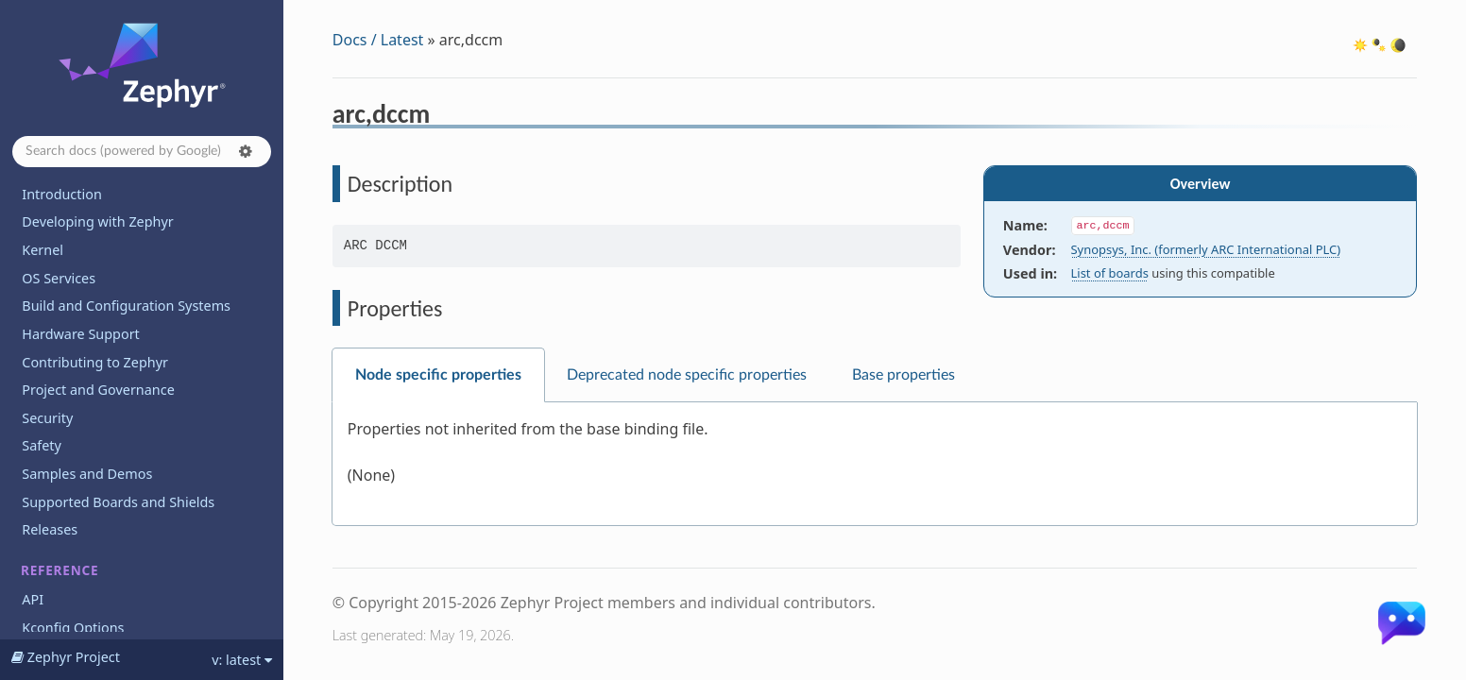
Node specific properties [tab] (438, 374)
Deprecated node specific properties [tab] (687, 374)
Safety (41, 445)
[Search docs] (141, 151)
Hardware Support (80, 334)
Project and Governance (98, 390)
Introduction (62, 194)
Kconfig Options (73, 628)
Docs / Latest (378, 39)
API (32, 599)
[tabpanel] (875, 464)
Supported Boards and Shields (118, 502)
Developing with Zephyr (97, 221)
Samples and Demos (87, 474)
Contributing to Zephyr (95, 362)
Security (47, 418)
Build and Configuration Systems (126, 305)
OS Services (58, 278)
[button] (246, 151)
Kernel (42, 250)
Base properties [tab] (903, 374)
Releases (49, 529)
